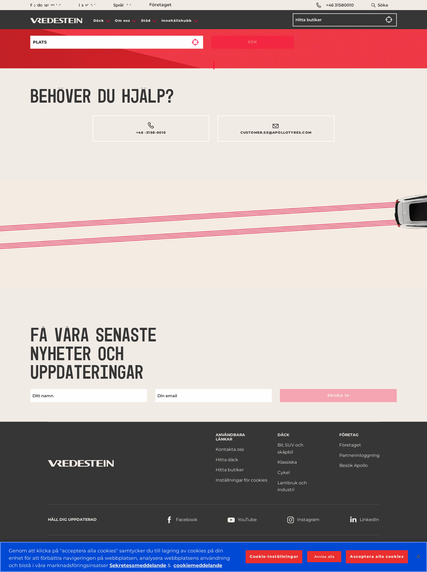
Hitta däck (227, 459)
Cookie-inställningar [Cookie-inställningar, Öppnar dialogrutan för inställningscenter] (274, 556)
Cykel (283, 472)
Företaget (350, 445)
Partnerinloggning (359, 455)
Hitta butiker (230, 469)
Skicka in (338, 395)
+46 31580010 (335, 5)
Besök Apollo (353, 465)
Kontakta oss (230, 449)
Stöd (146, 21)
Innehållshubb (176, 21)
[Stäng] (418, 556)
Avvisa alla (324, 556)
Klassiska (287, 462)
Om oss (122, 21)
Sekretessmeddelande (137, 565)
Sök (253, 41)
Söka (383, 5)
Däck (98, 21)
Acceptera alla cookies (377, 556)
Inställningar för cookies (241, 480)
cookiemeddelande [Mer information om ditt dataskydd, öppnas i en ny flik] (197, 565)
